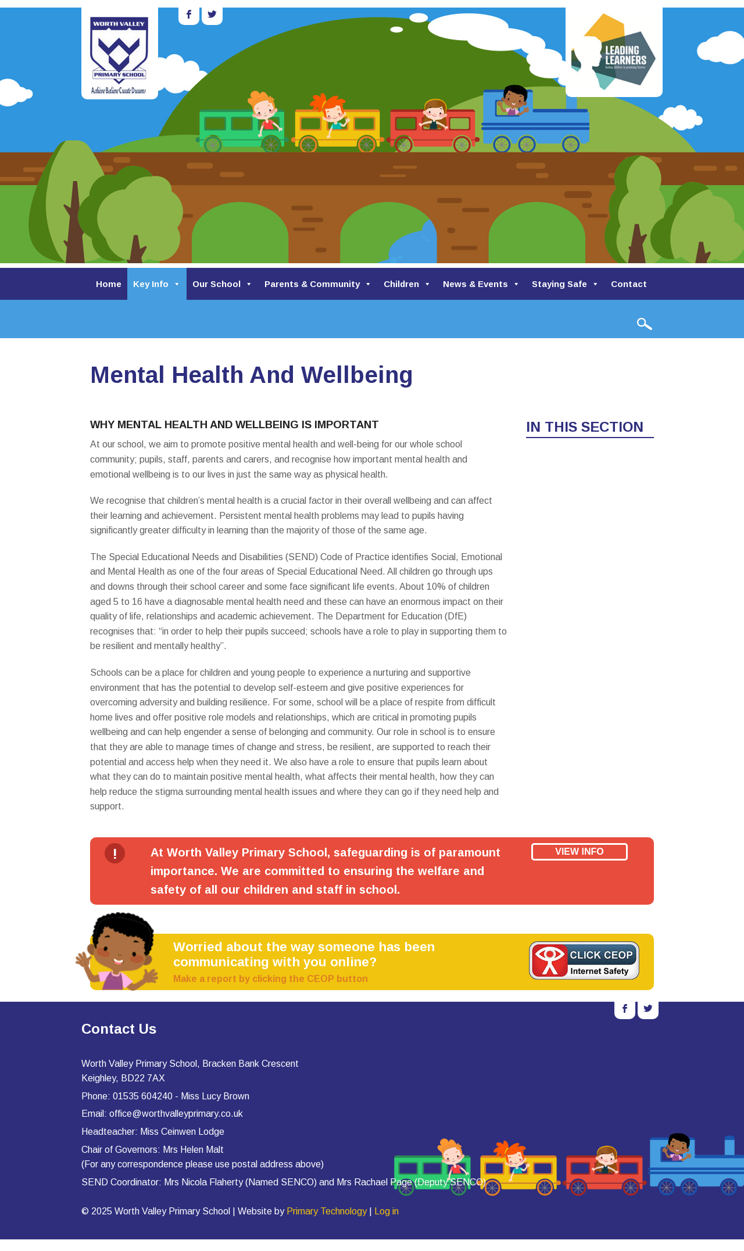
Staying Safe (565, 284)
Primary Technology (327, 1211)
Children (407, 284)
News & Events (481, 284)
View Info (579, 851)
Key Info (157, 284)
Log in (386, 1211)
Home (108, 284)
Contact (629, 284)
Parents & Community (318, 284)
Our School (222, 284)
